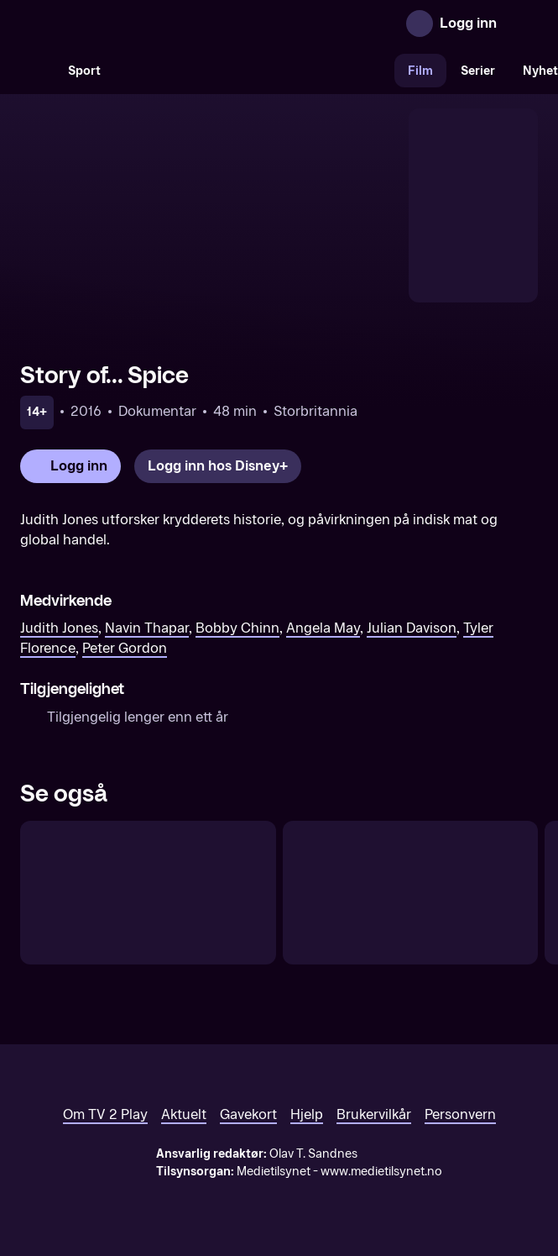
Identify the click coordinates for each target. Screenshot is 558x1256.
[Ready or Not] (148, 892)
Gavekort (248, 1114)
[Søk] (37, 70)
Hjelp (306, 1114)
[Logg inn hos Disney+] (217, 466)
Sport (84, 71)
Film (420, 71)
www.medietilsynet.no (381, 1171)
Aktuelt (183, 1114)
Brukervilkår (373, 1114)
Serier (478, 71)
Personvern (460, 1114)
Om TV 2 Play (105, 1114)
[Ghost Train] (411, 892)
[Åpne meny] (521, 23)
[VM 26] (254, 70)
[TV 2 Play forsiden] (146, 23)
